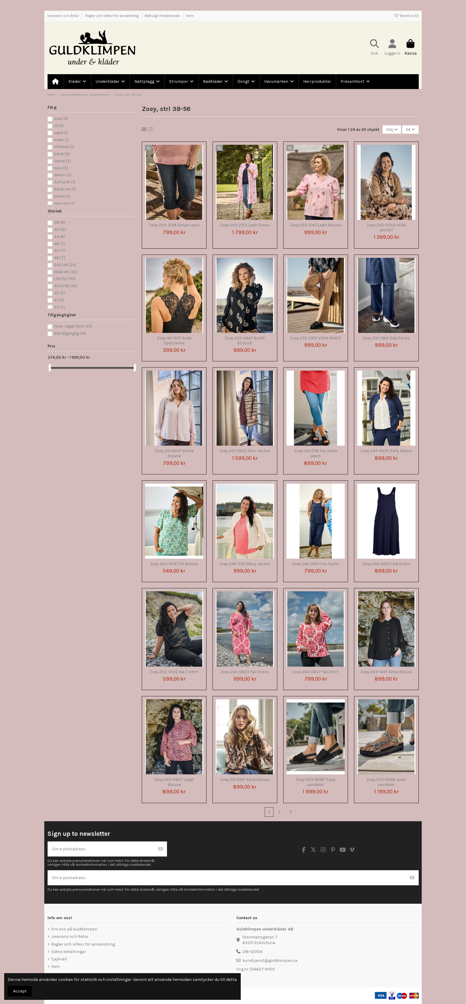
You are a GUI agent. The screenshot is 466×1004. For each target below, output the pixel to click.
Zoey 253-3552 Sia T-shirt (174, 671)
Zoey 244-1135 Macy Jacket (244, 563)
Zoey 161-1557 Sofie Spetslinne (174, 341)
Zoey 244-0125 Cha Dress (386, 563)
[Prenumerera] (160, 849)
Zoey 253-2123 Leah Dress (245, 225)
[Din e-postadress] (101, 849)
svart (61, 118)
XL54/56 (65, 286)
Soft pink (64, 182)
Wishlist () (406, 16)
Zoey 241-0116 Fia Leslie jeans (315, 453)
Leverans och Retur (64, 16)
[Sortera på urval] (391, 129)
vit (59, 125)
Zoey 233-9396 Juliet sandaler (386, 782)
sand (61, 133)
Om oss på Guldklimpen (74, 929)
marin (61, 140)
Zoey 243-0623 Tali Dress (245, 671)
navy (61, 168)
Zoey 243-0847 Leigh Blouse (174, 782)
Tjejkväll (59, 959)
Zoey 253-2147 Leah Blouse (315, 225)
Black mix (65, 189)
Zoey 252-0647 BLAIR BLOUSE (245, 341)
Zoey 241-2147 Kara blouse (245, 779)
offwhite (64, 146)
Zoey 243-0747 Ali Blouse (174, 563)
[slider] (49, 367)
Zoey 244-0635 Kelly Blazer (386, 450)
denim (62, 175)
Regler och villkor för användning (112, 16)
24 (410, 129)
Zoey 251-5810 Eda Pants (386, 338)
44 (59, 236)
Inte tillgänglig (70, 333)
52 (59, 293)
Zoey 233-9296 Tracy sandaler (316, 782)
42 (60, 229)
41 (59, 300)
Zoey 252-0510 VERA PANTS (315, 338)
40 (59, 250)
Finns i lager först (73, 326)
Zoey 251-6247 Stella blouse (174, 453)
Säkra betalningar (68, 951)
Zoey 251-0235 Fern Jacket (244, 450)
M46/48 (65, 272)
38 (59, 222)
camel (62, 161)
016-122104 (252, 951)
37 (59, 307)
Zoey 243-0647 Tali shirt (315, 671)
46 (59, 257)
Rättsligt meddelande (163, 16)
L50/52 (65, 279)
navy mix (64, 203)
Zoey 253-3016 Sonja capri (174, 225)
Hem (190, 16)
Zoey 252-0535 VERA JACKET (386, 228)
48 (59, 244)
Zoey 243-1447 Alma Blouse (386, 671)
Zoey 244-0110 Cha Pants (315, 563)
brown (62, 196)
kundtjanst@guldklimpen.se (270, 960)
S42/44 (65, 265)
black (62, 154)
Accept (20, 991)
